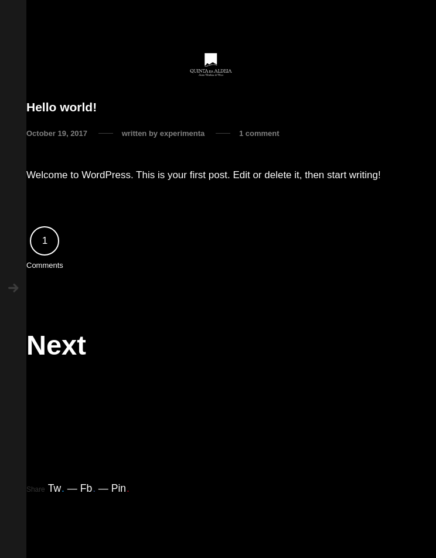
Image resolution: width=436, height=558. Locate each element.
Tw (56, 488)
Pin (120, 488)
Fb (88, 488)
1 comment (259, 133)
